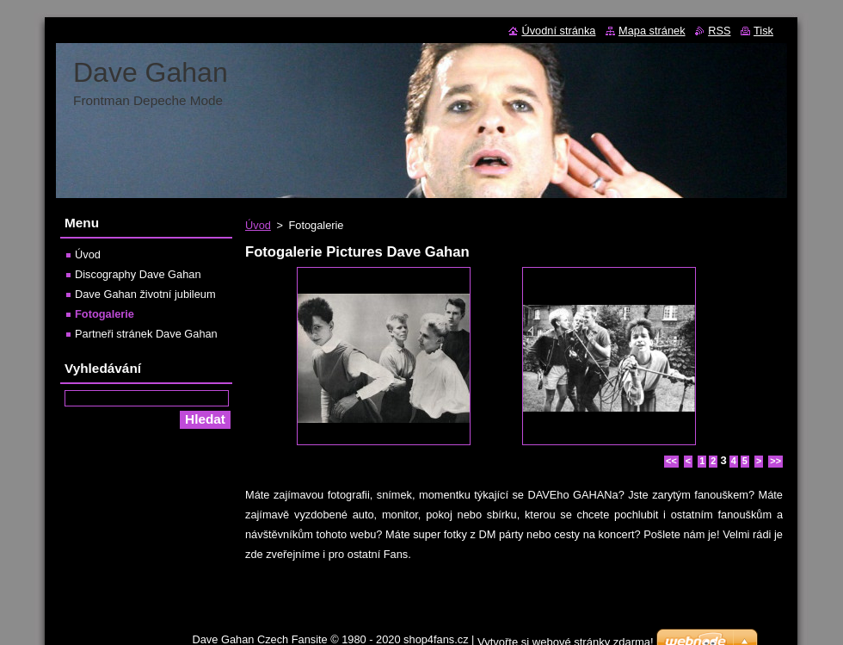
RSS (719, 30)
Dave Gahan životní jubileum (145, 294)
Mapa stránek (652, 30)
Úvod (258, 225)
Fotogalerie (104, 313)
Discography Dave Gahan (138, 274)
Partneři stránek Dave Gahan (146, 333)
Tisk (763, 30)
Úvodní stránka (558, 30)
